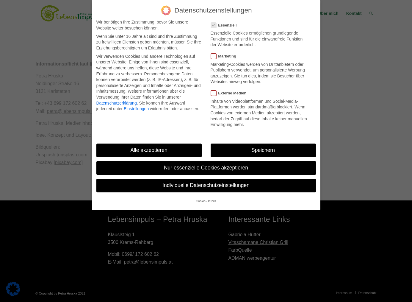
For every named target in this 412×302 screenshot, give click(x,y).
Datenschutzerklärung (116, 103)
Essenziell (226, 25)
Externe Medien (231, 93)
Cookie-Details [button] (206, 201)
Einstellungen (136, 108)
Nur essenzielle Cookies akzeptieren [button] (206, 168)
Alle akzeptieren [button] (148, 150)
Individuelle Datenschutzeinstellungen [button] (206, 185)
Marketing (226, 56)
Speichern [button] (263, 150)
